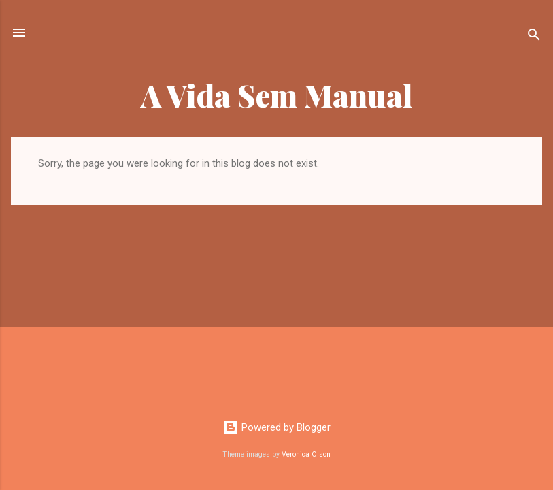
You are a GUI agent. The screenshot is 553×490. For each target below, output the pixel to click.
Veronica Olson (306, 454)
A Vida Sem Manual (277, 95)
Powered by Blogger (276, 427)
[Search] (534, 37)
